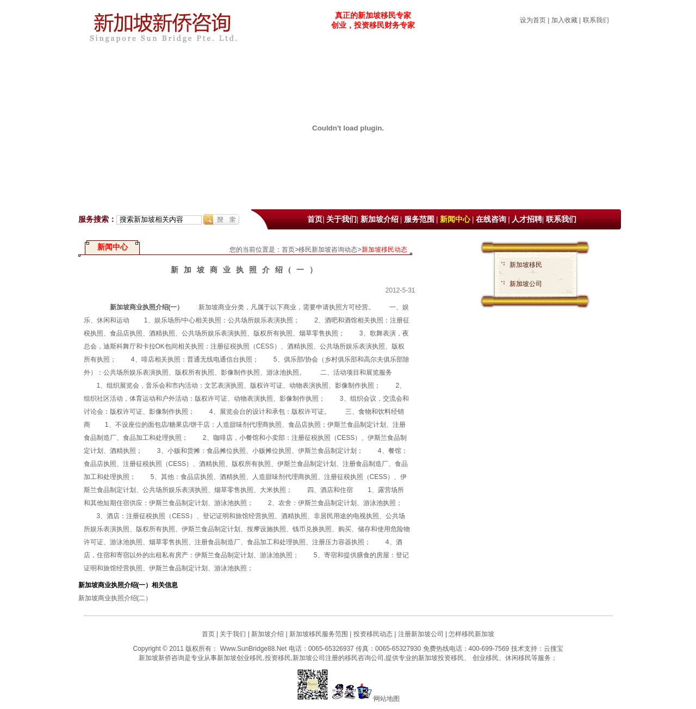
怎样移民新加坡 (471, 634)
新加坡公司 (525, 284)
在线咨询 (491, 219)
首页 (314, 219)
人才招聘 (527, 219)
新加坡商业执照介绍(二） (115, 598)
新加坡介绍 (380, 219)
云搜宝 (553, 648)
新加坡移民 (525, 265)
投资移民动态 (373, 634)
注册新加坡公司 (419, 634)
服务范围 (419, 219)
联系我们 (596, 20)
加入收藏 (564, 20)
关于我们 (341, 219)
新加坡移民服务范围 (318, 634)
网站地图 (387, 698)
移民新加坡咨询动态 (328, 249)
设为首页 (533, 20)
